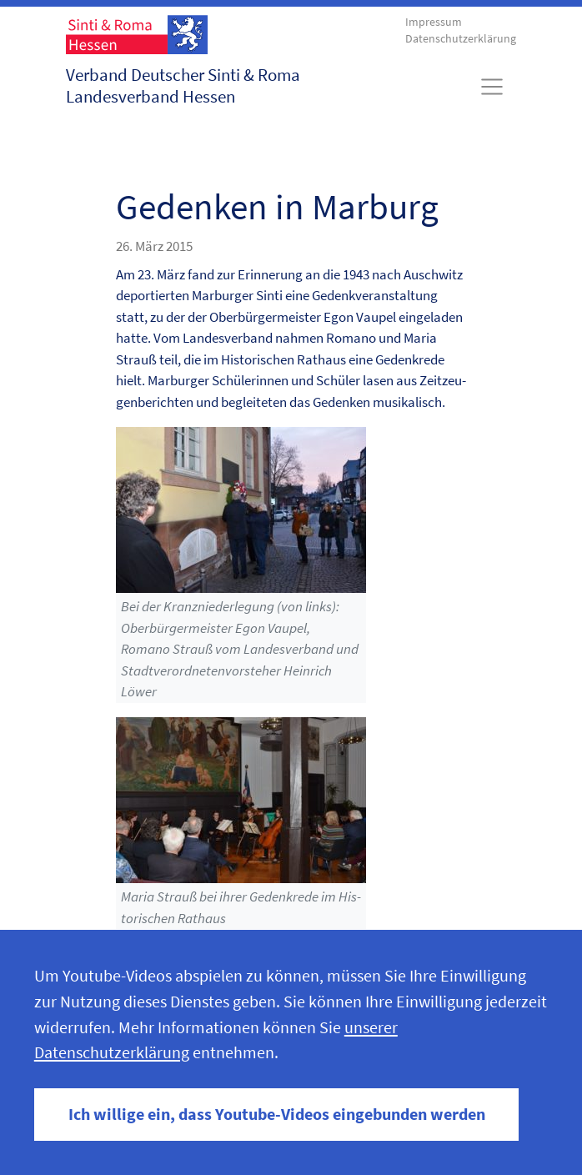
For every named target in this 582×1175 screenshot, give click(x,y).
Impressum (433, 22)
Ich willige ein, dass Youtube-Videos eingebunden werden (276, 1114)
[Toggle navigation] (492, 86)
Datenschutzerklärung (460, 39)
